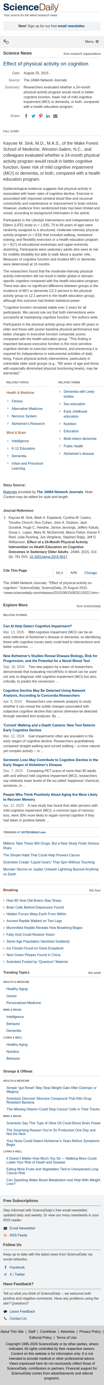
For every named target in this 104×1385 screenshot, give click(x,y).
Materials (10, 492)
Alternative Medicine (27, 409)
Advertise (67, 1331)
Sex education (74, 404)
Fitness (17, 401)
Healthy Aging (17, 989)
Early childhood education (75, 414)
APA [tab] (73, 573)
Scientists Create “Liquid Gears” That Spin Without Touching (49, 862)
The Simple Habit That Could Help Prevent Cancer (41, 855)
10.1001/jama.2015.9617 (48, 557)
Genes (11, 996)
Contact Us (18, 1318)
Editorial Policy (40, 1337)
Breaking (10, 890)
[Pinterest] (40, 116)
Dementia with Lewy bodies (79, 394)
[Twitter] (33, 116)
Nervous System (24, 416)
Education (71, 431)
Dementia (19, 456)
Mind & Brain (16, 432)
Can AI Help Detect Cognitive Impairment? (37, 626)
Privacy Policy (90, 1331)
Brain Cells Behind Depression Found (35, 907)
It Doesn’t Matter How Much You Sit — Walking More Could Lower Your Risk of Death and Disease (51, 1160)
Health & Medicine (20, 392)
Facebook (17, 1267)
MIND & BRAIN (12, 1009)
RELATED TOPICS (17, 382)
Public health (73, 446)
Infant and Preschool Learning (27, 466)
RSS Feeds (18, 1235)
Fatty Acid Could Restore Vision (30, 934)
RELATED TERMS (69, 382)
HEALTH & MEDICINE (16, 981)
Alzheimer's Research (28, 423)
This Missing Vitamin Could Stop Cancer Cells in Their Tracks (53, 1109)
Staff (31, 1331)
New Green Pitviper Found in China (33, 955)
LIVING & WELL (12, 1037)
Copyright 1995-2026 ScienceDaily (32, 1344)
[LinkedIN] (48, 116)
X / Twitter (17, 1274)
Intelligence (20, 441)
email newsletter (71, 26)
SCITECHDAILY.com (33, 832)
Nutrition (70, 424)
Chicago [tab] (90, 573)
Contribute (48, 1331)
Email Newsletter (22, 1228)
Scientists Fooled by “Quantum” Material (37, 962)
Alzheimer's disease (79, 453)
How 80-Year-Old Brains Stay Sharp (33, 900)
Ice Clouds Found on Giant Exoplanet (34, 948)
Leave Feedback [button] (22, 1311)
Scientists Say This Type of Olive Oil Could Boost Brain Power (53, 1123)
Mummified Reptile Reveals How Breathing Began (44, 928)
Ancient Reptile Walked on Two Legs (34, 921)
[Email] (55, 116)
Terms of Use (66, 1337)
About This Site (12, 1331)
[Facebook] (26, 116)
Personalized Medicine (23, 1003)
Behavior (13, 1024)
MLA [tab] (59, 573)
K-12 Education (23, 448)
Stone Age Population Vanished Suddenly (38, 941)
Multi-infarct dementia (80, 438)
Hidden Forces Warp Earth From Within (36, 914)
